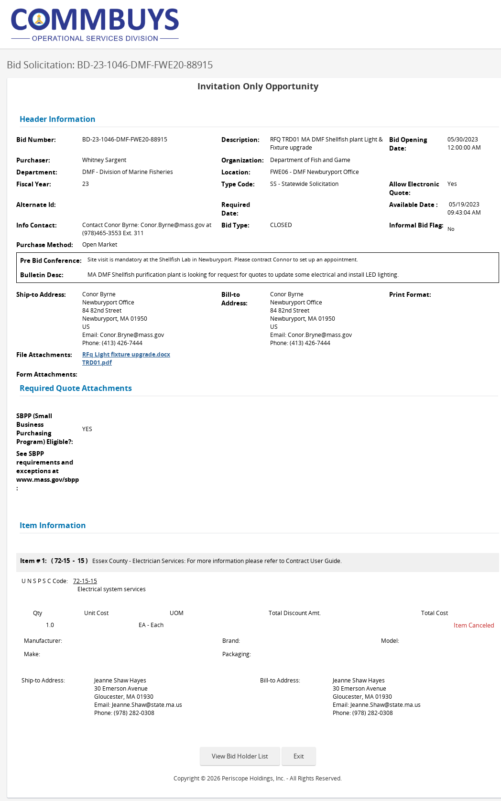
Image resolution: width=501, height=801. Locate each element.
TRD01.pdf (97, 362)
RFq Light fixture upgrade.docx (126, 354)
